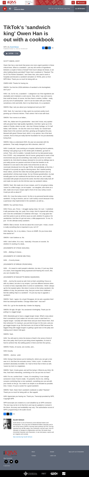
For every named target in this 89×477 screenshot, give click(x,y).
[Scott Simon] (7, 424)
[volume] (10, 9)
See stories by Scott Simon (22, 437)
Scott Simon (14, 47)
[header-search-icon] (73, 2)
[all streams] (80, 8)
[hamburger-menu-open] (4, 2)
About (33, 451)
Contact (34, 455)
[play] (4, 9)
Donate (82, 3)
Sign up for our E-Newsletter (76, 451)
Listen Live (53, 455)
